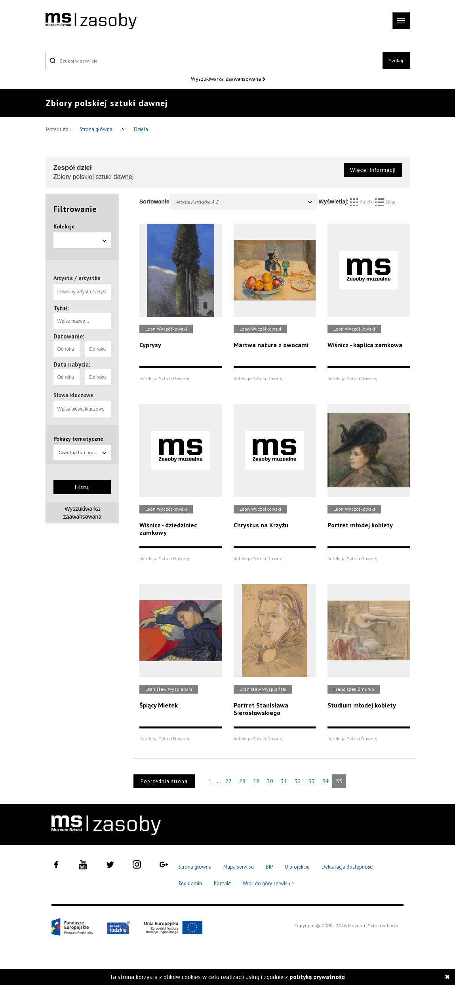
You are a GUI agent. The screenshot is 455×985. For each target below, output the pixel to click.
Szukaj (396, 60)
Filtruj (82, 487)
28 (242, 781)
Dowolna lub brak (82, 452)
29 (256, 781)
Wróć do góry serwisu (268, 884)
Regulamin (190, 883)
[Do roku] (98, 349)
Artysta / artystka (77, 277)
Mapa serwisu (238, 866)
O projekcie (297, 866)
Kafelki (362, 202)
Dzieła (141, 129)
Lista (385, 202)
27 (228, 781)
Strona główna (97, 129)
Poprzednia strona (164, 781)
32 (298, 781)
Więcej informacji (373, 170)
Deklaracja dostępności (347, 866)
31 (284, 781)
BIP (269, 866)
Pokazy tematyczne (78, 438)
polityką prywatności (317, 977)
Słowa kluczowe (73, 395)
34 (325, 781)
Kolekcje (64, 226)
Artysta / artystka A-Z (244, 202)
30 (270, 781)
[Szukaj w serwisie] (214, 60)
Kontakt (222, 883)
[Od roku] (66, 349)
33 (311, 781)
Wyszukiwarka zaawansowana (227, 78)
